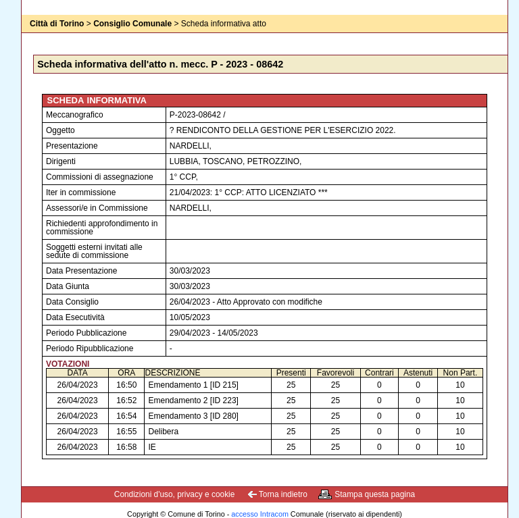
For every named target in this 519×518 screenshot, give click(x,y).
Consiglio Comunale (132, 23)
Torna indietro (283, 494)
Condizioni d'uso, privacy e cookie (174, 494)
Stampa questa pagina (375, 494)
